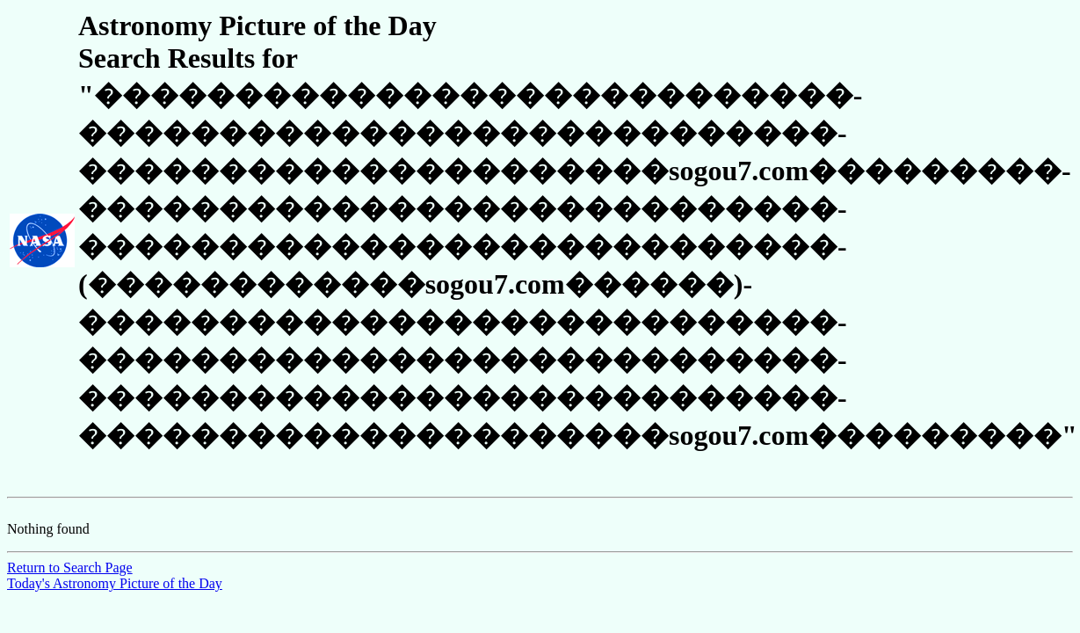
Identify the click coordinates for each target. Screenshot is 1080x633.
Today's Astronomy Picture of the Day (114, 583)
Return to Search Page (70, 567)
